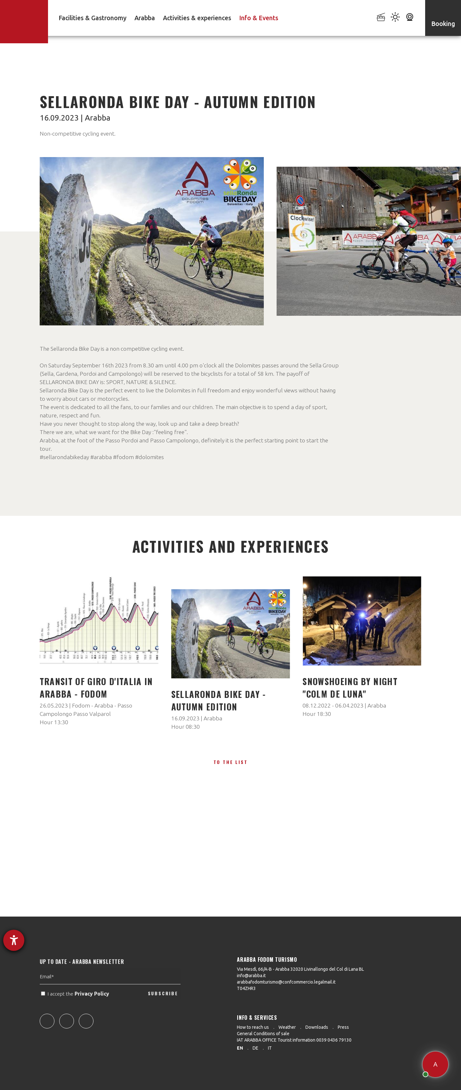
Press (343, 1027)
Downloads (316, 1027)
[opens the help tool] (13, 940)
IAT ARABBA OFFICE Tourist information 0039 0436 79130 (294, 1040)
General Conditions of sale (263, 1033)
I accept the (75, 1007)
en (240, 1048)
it (270, 1048)
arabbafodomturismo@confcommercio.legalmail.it (286, 982)
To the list (231, 762)
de (255, 1048)
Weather (287, 1027)
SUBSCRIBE (163, 1007)
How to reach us (253, 1027)
